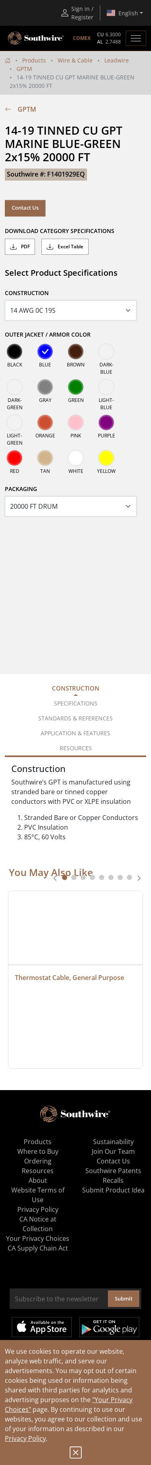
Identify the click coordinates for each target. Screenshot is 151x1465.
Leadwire (116, 60)
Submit (123, 1298)
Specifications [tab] (75, 703)
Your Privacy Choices (37, 1238)
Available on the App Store (42, 1327)
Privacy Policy (25, 1438)
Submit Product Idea (113, 1190)
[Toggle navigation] (136, 38)
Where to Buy (37, 1151)
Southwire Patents (113, 1170)
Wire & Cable (75, 60)
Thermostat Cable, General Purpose (69, 977)
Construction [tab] (75, 688)
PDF (20, 246)
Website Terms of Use (37, 1195)
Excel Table (65, 246)
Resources (38, 1170)
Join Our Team (113, 1151)
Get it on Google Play (109, 1327)
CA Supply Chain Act (38, 1248)
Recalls (113, 1180)
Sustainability (113, 1141)
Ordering (38, 1161)
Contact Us (25, 207)
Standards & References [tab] (75, 718)
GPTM (24, 69)
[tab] (64, 877)
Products (34, 60)
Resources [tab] (76, 748)
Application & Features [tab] (75, 733)
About (38, 1180)
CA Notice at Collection (37, 1224)
